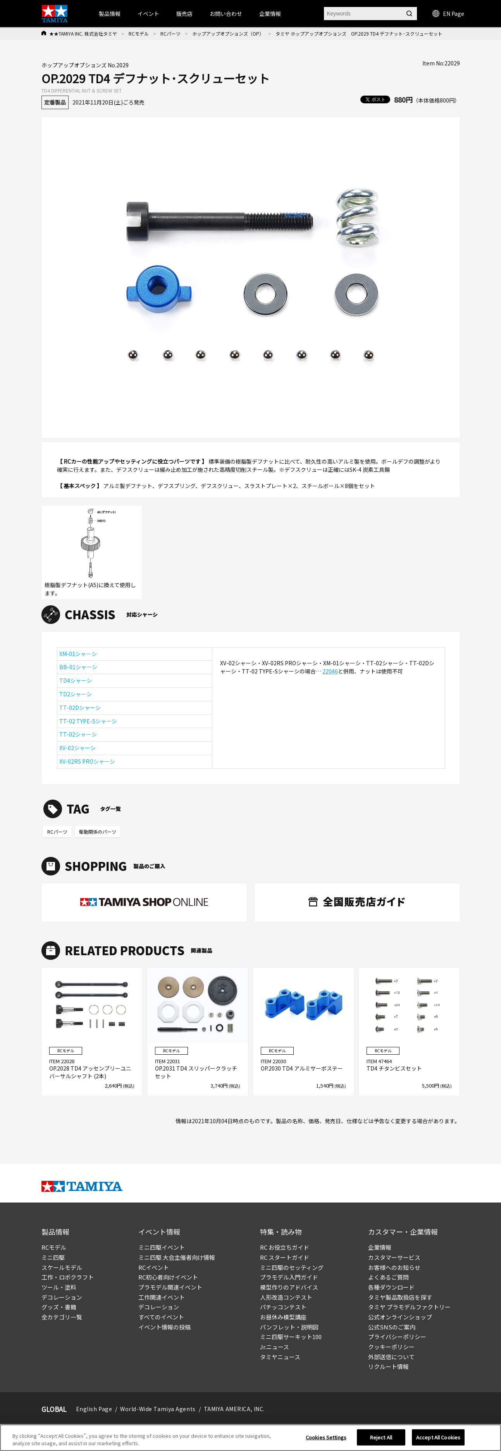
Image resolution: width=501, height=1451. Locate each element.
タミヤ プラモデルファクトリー (409, 1307)
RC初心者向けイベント (168, 1277)
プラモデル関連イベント (170, 1287)
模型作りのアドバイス (289, 1287)
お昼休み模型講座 (283, 1317)
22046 (330, 671)
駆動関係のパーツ (97, 831)
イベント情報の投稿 (164, 1327)
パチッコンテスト (283, 1307)
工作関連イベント (161, 1297)
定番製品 (55, 102)
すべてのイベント (161, 1317)
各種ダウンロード (391, 1287)
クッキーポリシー (391, 1347)
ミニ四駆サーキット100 (291, 1337)
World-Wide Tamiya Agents (157, 1409)
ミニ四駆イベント (161, 1247)
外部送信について (391, 1357)
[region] (250, 1437)
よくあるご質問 (388, 1277)
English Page (94, 1409)
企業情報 (379, 1247)
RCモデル (139, 33)
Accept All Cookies (438, 1437)
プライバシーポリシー (397, 1337)
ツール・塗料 (58, 1287)
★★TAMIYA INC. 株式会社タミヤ (83, 33)
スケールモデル (61, 1267)
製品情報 (110, 13)
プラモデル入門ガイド (289, 1277)
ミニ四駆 (53, 1257)
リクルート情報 (388, 1366)
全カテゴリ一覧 (61, 1317)
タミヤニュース (280, 1357)
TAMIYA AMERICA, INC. (234, 1409)
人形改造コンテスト (286, 1297)
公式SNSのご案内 (391, 1327)
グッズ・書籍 (58, 1307)
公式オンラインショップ (400, 1317)
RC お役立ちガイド (284, 1247)
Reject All (381, 1437)
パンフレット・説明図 (289, 1327)
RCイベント (153, 1267)
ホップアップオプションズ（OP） (228, 33)
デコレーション (61, 1297)
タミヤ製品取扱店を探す (400, 1297)
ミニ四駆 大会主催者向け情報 (176, 1257)
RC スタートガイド (284, 1257)
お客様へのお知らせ (394, 1267)
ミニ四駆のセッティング (292, 1267)
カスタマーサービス (394, 1257)
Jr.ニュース (274, 1347)
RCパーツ (170, 33)
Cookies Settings (326, 1437)
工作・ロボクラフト (67, 1277)
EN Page (448, 13)
